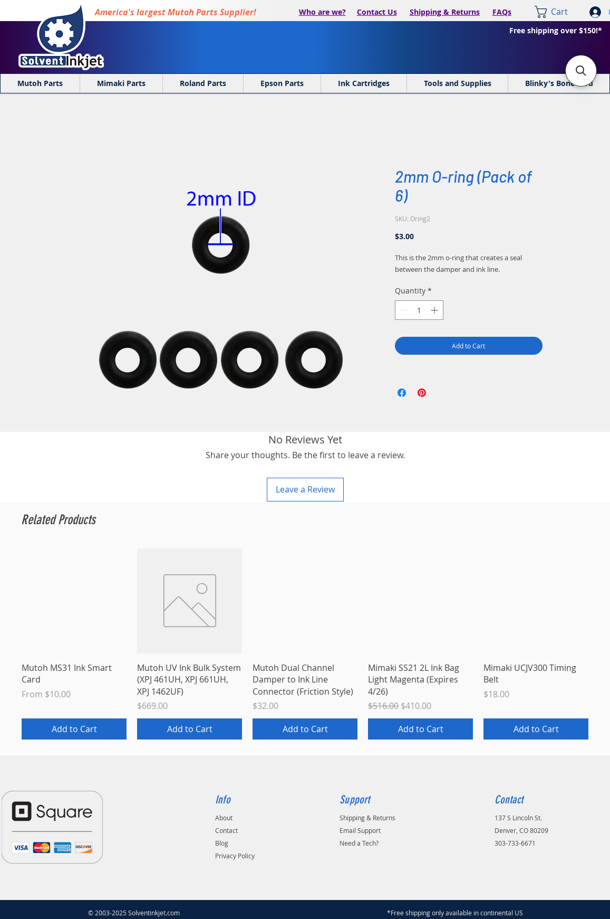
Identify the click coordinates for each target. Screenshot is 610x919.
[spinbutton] (419, 310)
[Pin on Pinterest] (421, 392)
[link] (558, 12)
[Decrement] (403, 310)
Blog (221, 843)
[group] (305, 644)
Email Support (360, 830)
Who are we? (322, 12)
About (224, 817)
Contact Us (377, 12)
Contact (226, 830)
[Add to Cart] (74, 729)
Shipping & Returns (445, 12)
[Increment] (435, 310)
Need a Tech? (359, 843)
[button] (581, 71)
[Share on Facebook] (401, 392)
